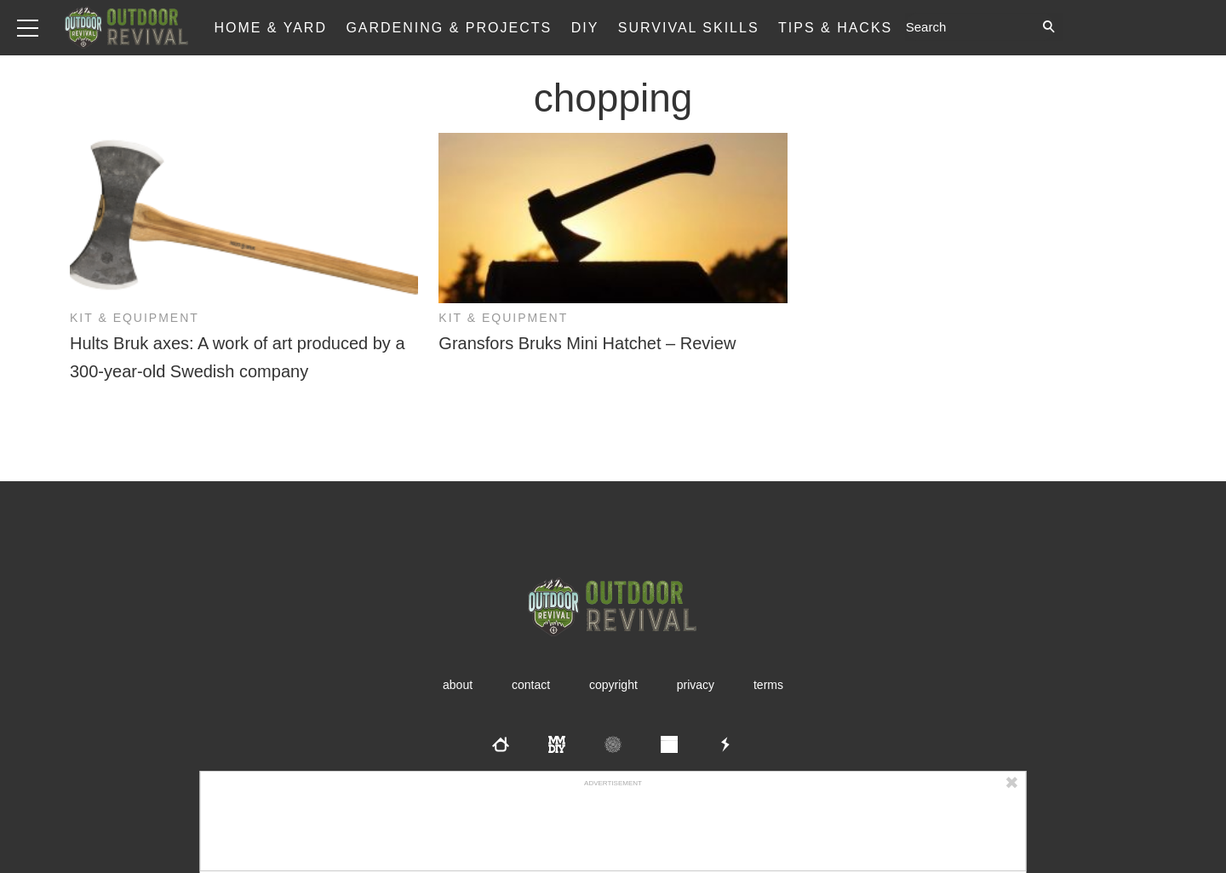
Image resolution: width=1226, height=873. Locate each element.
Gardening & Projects (449, 27)
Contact (531, 685)
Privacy (695, 685)
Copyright (613, 685)
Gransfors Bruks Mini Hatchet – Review (587, 343)
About (458, 685)
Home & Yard (270, 27)
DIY (585, 27)
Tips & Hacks (835, 27)
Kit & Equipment (134, 318)
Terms (768, 685)
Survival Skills (688, 27)
